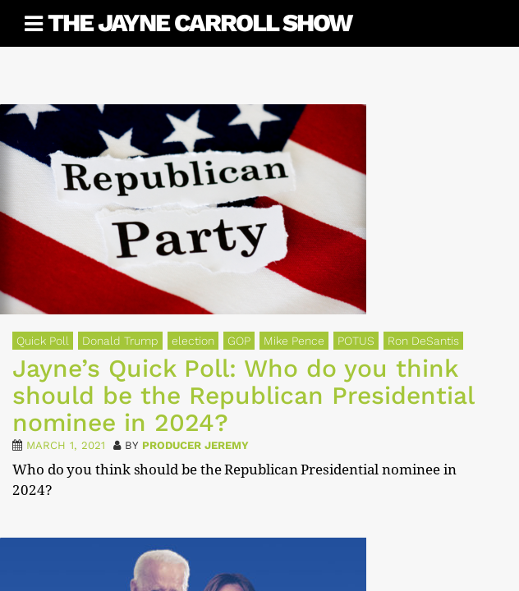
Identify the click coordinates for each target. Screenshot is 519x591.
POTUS (356, 340)
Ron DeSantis (423, 340)
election (193, 340)
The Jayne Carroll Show (199, 22)
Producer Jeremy (195, 445)
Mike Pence (294, 340)
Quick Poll (42, 340)
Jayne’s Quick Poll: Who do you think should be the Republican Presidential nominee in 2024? (243, 395)
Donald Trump (120, 340)
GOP (238, 340)
